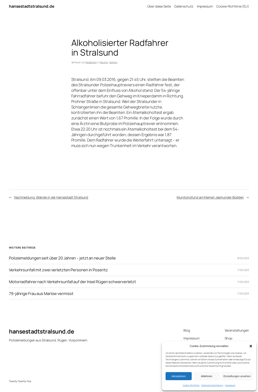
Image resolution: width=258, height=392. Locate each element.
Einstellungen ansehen (237, 376)
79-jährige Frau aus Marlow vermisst (41, 293)
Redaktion (91, 62)
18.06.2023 (243, 258)
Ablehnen (206, 376)
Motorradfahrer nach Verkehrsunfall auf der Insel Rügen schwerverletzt (72, 282)
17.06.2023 (243, 270)
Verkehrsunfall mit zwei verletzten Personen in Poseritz (58, 270)
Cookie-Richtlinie (191, 385)
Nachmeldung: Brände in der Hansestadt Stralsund (51, 197)
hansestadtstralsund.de (31, 6)
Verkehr (113, 62)
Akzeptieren (178, 376)
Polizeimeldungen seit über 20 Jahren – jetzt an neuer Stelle (62, 258)
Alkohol (104, 62)
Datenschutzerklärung (212, 385)
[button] (251, 346)
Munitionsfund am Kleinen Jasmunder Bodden (210, 197)
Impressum (230, 385)
